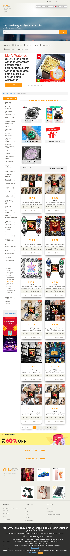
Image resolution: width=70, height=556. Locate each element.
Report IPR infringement (54, 512)
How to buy (23, 49)
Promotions (10, 49)
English (39, 6)
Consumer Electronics (8, 134)
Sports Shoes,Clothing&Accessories (13, 245)
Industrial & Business (8, 175)
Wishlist (50, 1)
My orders (6, 511)
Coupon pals (6, 517)
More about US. (35, 548)
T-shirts (27, 507)
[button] (65, 70)
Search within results (56, 168)
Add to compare (36, 210)
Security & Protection (8, 228)
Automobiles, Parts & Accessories (9, 113)
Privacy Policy (51, 510)
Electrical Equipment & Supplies (8, 140)
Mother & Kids (9, 196)
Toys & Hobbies (9, 253)
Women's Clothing (7, 302)
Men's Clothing (9, 192)
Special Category (10, 235)
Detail (25, 207)
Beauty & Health (9, 117)
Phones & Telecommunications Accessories (11, 223)
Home (7, 45)
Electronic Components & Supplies (9, 146)
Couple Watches (10, 272)
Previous (29, 425)
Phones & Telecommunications (11, 216)
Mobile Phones (29, 518)
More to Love (45, 45)
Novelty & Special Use (8, 207)
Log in (66, 1)
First (23, 425)
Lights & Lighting (10, 183)
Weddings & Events (8, 298)
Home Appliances (8, 166)
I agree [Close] (40, 553)
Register (58, 1)
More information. (32, 553)
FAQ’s (4, 514)
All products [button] (10, 98)
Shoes (7, 232)
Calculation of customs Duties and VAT (11, 507)
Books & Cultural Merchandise (10, 122)
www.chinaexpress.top (12, 313)
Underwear (8, 257)
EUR (46, 6)
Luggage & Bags (9, 187)
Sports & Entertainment (9, 240)
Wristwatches (9, 292)
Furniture (7, 153)
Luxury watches (10, 279)
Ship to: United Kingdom (58, 6)
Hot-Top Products (31, 45)
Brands (7, 126)
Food (6, 150)
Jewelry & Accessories (8, 179)
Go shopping (36, 207)
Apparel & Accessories (8, 103)
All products (17, 45)
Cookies (49, 507)
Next (55, 425)
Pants (26, 510)
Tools (6, 250)
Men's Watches (10, 281)
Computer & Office (8, 130)
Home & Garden (9, 161)
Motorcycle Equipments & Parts (9, 202)
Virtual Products (9, 260)
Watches (12, 93)
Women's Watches (10, 290)
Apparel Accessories (8, 107)
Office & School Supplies (9, 211)
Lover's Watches (10, 277)
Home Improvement (9, 170)
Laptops (27, 515)
